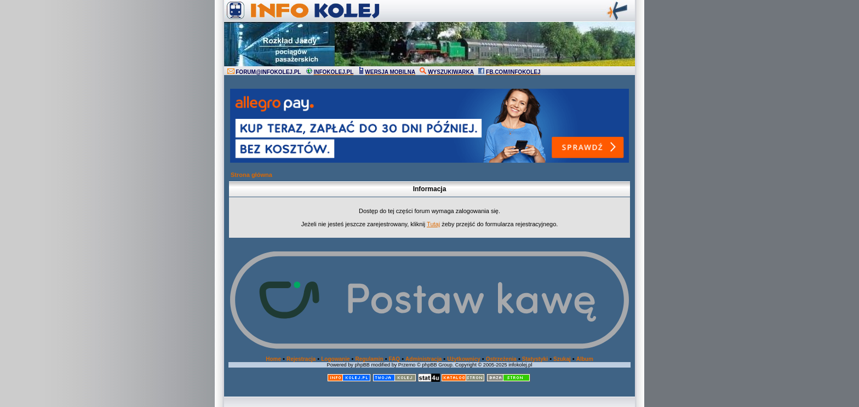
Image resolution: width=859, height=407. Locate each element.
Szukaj (562, 359)
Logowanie (335, 359)
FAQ (394, 359)
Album (584, 359)
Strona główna (251, 174)
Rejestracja (301, 359)
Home (273, 359)
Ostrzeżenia (501, 359)
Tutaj (433, 224)
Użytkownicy (463, 359)
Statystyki (535, 359)
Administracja (423, 359)
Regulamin (369, 359)
